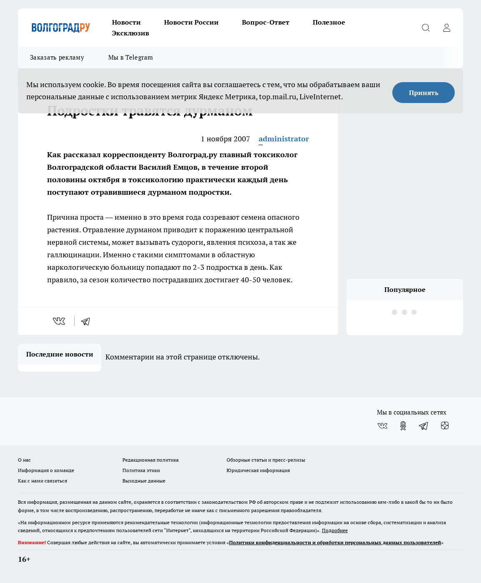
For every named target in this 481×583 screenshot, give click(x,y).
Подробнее (335, 530)
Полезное (329, 22)
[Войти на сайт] (446, 27)
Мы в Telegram (130, 57)
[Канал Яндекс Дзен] (444, 425)
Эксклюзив (130, 33)
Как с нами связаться (42, 480)
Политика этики (141, 470)
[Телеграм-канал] (424, 425)
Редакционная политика (150, 460)
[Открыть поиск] (425, 27)
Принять (424, 92)
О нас (24, 460)
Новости (126, 22)
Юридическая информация (258, 470)
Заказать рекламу (57, 57)
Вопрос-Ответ (265, 22)
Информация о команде (46, 470)
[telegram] (88, 321)
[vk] (59, 321)
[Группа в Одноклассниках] (403, 425)
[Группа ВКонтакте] (382, 425)
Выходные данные (143, 480)
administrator (284, 138)
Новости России (191, 22)
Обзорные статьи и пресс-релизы (266, 460)
